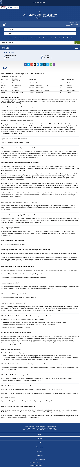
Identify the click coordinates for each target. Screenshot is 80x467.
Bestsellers (40, 451)
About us (39, 455)
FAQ (40, 443)
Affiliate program (40, 459)
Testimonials (40, 447)
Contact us (40, 434)
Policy (40, 438)
